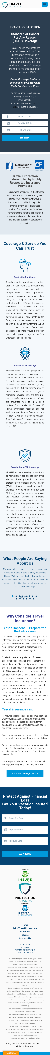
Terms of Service (25, 950)
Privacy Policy (25, 953)
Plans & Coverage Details (25, 773)
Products (25, 931)
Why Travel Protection (25, 928)
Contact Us (25, 938)
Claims (25, 935)
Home (25, 925)
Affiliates (25, 944)
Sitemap (25, 947)
